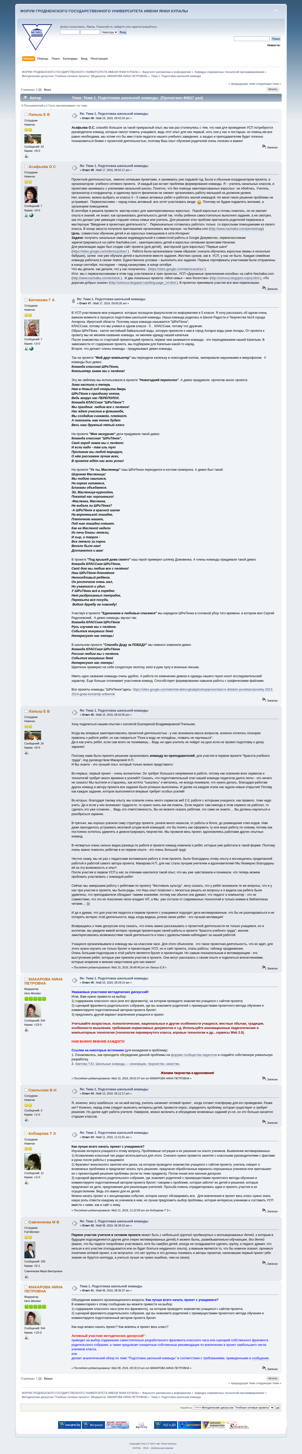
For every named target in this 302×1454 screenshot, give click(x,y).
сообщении (260, 1358)
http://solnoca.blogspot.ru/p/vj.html (235, 278)
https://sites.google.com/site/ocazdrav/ (100, 251)
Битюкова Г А (41, 300)
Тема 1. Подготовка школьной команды (111, 1286)
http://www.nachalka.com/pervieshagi (236, 229)
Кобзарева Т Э (42, 1133)
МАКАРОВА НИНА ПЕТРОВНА (127, 76)
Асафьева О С (42, 166)
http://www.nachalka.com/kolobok (97, 278)
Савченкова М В (44, 1222)
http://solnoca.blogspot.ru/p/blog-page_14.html (143, 283)
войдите (119, 26)
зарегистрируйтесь (144, 26)
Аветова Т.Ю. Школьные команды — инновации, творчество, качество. (127, 1064)
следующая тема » (268, 83)
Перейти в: (186, 1407)
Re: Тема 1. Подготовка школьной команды (114, 114)
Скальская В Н (42, 1090)
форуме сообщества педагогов (194, 1055)
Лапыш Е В (39, 114)
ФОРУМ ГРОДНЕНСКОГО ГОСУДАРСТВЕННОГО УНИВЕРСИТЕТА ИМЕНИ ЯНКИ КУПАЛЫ (104, 11)
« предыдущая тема (242, 83)
